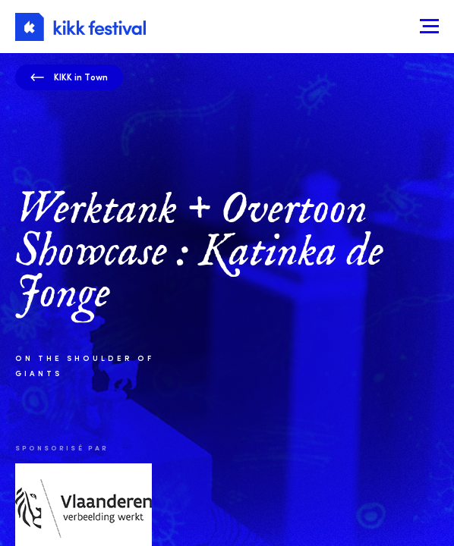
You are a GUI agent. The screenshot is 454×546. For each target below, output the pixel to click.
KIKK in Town (69, 77)
